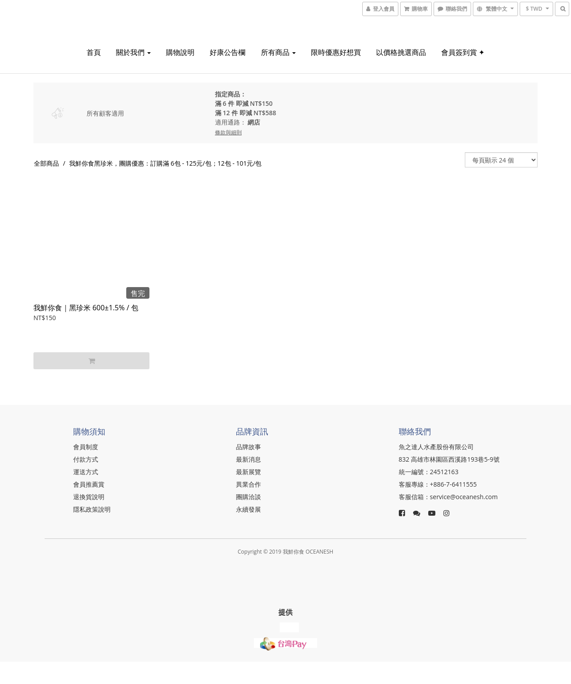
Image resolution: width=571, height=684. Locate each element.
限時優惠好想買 (336, 52)
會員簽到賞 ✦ (462, 52)
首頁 (94, 52)
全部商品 (46, 163)
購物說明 (180, 52)
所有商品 (278, 52)
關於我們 (133, 52)
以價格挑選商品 (401, 52)
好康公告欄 (227, 52)
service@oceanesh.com (464, 496)
